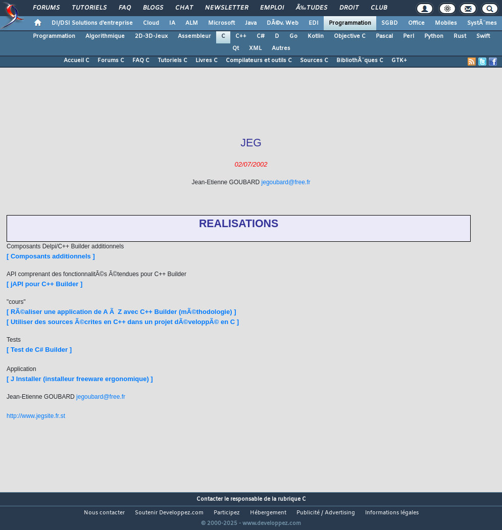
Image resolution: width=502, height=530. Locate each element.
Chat (184, 8)
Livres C (206, 60)
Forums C (110, 60)
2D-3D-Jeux (151, 36)
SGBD (389, 23)
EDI (314, 23)
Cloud (151, 23)
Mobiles (446, 23)
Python (433, 36)
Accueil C (76, 60)
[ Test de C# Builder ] (39, 349)
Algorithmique (105, 36)
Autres (281, 48)
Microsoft (221, 23)
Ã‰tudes (311, 8)
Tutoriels (89, 8)
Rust (460, 36)
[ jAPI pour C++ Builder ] (44, 284)
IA (172, 23)
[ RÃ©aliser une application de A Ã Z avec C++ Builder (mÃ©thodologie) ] (121, 311)
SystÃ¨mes (482, 23)
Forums (46, 8)
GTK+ (399, 60)
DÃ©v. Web (282, 23)
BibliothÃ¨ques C (359, 60)
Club (379, 8)
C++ (240, 36)
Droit (349, 8)
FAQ (125, 8)
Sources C (314, 60)
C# (261, 36)
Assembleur (194, 36)
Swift (483, 36)
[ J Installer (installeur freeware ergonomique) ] (80, 379)
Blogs (153, 8)
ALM (191, 23)
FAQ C (140, 60)
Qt (235, 48)
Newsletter (226, 8)
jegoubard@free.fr (286, 182)
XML (255, 48)
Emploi (272, 8)
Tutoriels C (172, 60)
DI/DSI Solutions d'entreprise (92, 23)
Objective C (350, 36)
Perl (408, 36)
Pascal (384, 36)
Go (293, 36)
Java (251, 23)
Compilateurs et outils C (259, 60)
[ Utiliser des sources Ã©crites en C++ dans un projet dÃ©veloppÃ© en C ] (123, 322)
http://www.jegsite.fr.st (36, 415)
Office (416, 23)
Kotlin (316, 36)
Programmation (350, 23)
